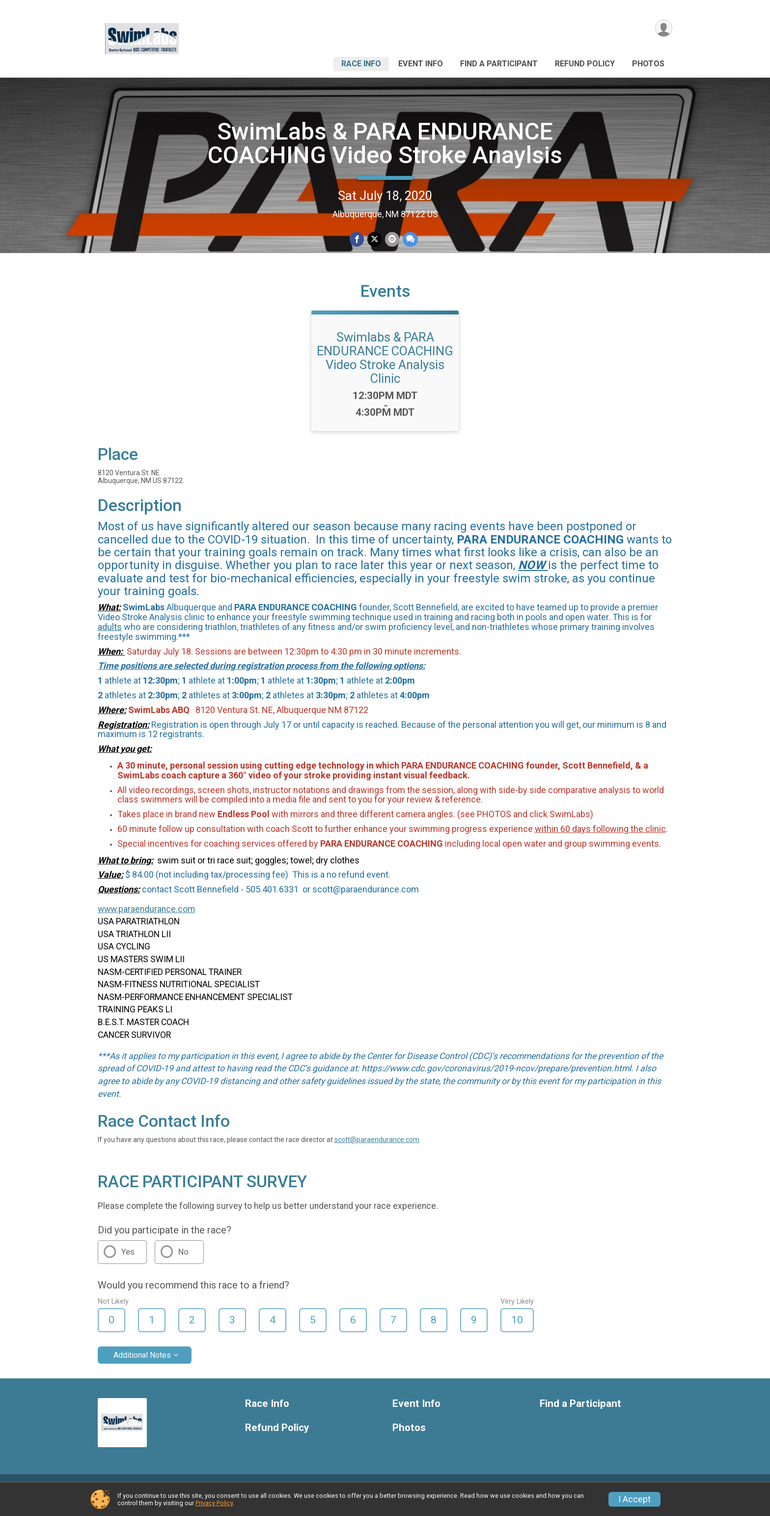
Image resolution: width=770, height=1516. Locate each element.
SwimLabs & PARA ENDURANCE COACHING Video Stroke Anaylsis (385, 143)
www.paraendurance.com (146, 920)
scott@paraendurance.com (376, 1151)
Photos (648, 63)
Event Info (420, 63)
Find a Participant (499, 63)
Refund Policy (585, 63)
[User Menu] (663, 29)
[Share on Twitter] (374, 239)
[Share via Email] (392, 239)
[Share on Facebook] (357, 239)
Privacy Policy (214, 1503)
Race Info (361, 63)
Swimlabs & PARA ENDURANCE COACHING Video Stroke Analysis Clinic (385, 369)
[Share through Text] (409, 239)
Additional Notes (142, 1366)
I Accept (634, 1499)
